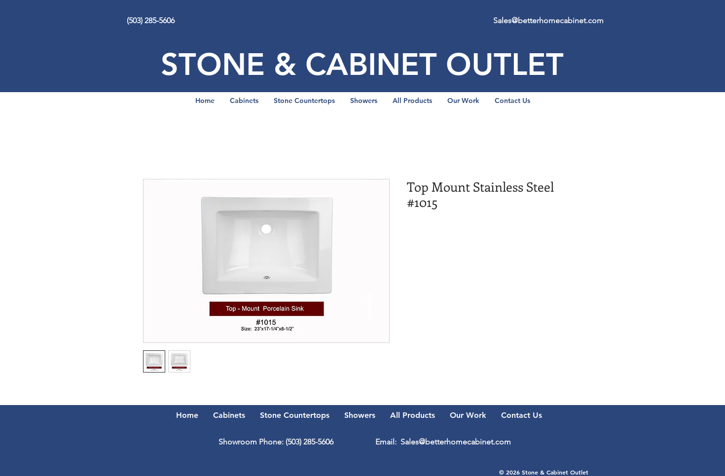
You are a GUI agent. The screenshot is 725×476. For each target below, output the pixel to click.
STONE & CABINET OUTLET (362, 64)
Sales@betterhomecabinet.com (548, 20)
